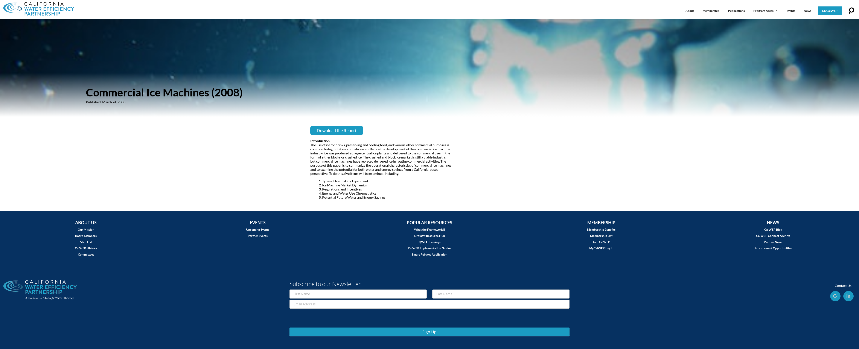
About (689, 10)
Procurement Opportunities (773, 248)
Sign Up (429, 331)
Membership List (601, 236)
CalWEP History (86, 248)
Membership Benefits (601, 229)
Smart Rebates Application (429, 254)
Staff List (86, 242)
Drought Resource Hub (429, 236)
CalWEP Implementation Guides (429, 248)
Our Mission (86, 229)
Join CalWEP (601, 242)
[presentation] (322, 318)
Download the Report (336, 130)
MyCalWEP (830, 10)
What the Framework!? (429, 229)
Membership (710, 10)
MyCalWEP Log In (601, 248)
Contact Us (843, 285)
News (807, 10)
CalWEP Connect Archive (773, 236)
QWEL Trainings (429, 242)
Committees (86, 254)
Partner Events (258, 236)
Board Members (86, 236)
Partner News (773, 242)
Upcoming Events (257, 229)
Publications (736, 10)
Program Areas (765, 10)
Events (790, 10)
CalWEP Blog (773, 229)
